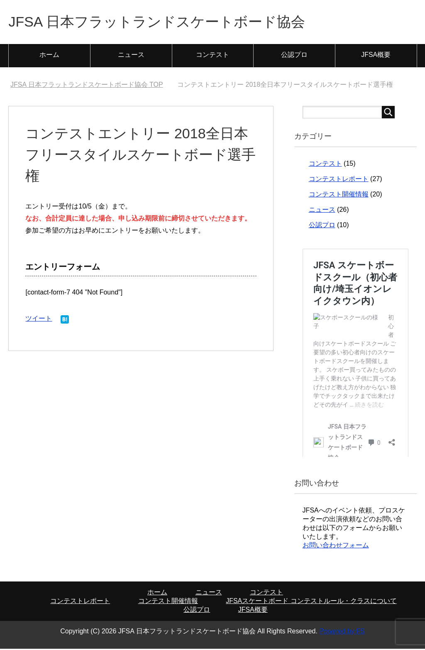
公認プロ (294, 55)
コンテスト (212, 55)
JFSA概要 (376, 55)
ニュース (131, 55)
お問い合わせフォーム (336, 546)
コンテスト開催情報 (339, 195)
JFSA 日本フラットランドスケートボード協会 (165, 22)
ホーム (49, 55)
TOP (86, 85)
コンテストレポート (339, 180)
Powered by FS (341, 632)
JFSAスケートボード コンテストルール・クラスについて (311, 602)
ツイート (38, 319)
